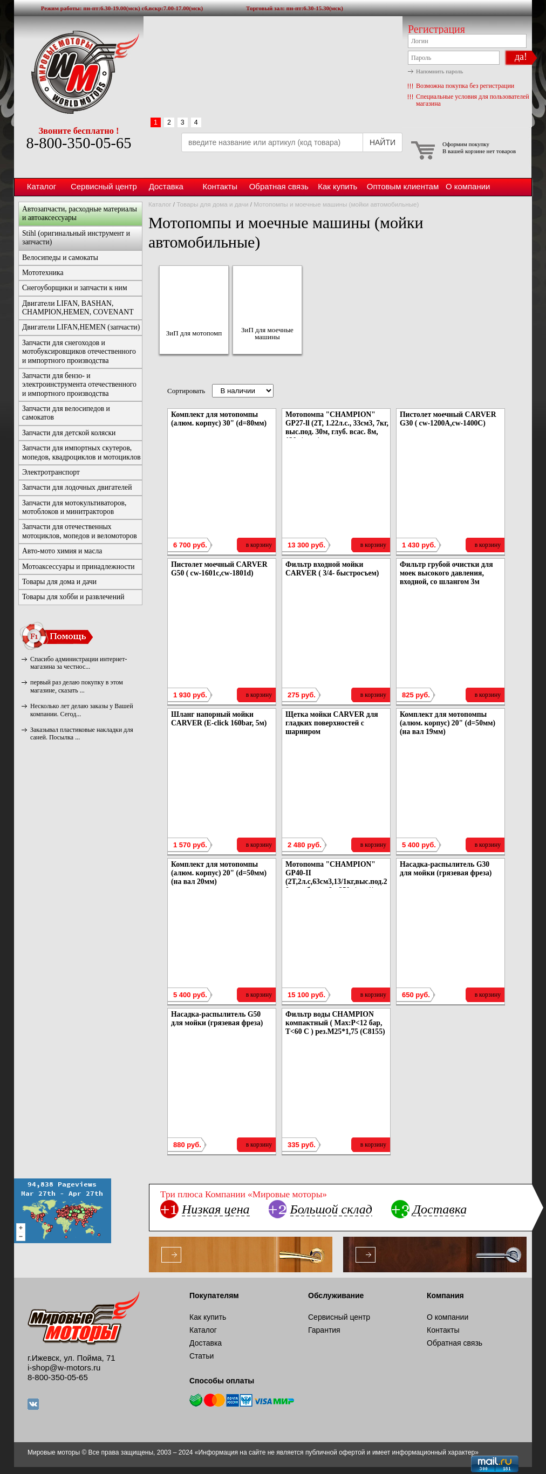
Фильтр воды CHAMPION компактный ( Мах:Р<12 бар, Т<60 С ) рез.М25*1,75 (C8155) (335, 1023)
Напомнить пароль (439, 71)
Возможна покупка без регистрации (465, 86)
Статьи (201, 1356)
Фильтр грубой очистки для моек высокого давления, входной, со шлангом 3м (446, 573)
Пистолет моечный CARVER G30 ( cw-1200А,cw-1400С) (448, 418)
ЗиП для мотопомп (194, 333)
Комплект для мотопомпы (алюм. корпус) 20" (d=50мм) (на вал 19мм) (447, 723)
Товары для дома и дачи (212, 204)
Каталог (41, 186)
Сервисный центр (104, 186)
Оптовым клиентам (403, 186)
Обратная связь (279, 186)
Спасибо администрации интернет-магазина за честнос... (78, 662)
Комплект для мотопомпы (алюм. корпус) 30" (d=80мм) (219, 418)
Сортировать (186, 391)
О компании (468, 186)
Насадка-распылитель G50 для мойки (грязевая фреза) (217, 1018)
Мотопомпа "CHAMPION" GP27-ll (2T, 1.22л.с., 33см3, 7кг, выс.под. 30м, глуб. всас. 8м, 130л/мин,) (336, 427)
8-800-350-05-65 (78, 143)
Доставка (166, 186)
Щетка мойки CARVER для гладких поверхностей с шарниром (331, 723)
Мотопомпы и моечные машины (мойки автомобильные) (336, 204)
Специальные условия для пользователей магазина (472, 100)
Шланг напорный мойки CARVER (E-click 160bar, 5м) (219, 718)
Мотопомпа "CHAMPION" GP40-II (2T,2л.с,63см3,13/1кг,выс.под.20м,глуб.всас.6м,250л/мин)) (336, 877)
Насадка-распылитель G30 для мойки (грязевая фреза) (446, 868)
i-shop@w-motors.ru (64, 1367)
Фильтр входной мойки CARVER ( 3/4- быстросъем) (332, 568)
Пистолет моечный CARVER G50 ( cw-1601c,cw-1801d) (219, 568)
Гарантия (324, 1330)
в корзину (259, 545)
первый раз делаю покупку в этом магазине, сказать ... (76, 686)
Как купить (337, 186)
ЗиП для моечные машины (267, 333)
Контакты (219, 186)
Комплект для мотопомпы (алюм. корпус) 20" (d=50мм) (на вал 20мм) (219, 873)
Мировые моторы (79, 71)
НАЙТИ (382, 142)
